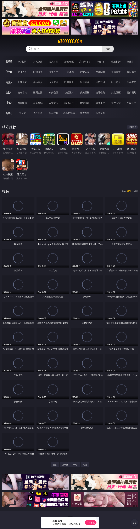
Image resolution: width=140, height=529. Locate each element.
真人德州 (38, 61)
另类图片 (131, 92)
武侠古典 (69, 102)
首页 (55, 464)
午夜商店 (38, 113)
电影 (9, 82)
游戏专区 (69, 61)
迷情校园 (84, 102)
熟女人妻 (84, 71)
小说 (9, 103)
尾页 (85, 464)
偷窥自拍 (22, 92)
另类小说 (100, 102)
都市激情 (22, 102)
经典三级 (100, 82)
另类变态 (131, 82)
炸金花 (100, 61)
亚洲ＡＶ (22, 71)
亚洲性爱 (22, 82)
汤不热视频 (69, 113)
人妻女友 (53, 102)
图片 (9, 92)
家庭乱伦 (38, 102)
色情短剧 (100, 113)
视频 (9, 72)
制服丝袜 (84, 82)
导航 (9, 113)
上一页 (65, 464)
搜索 (108, 49)
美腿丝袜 (84, 92)
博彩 (9, 61)
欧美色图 (53, 92)
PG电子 (22, 61)
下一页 (75, 464)
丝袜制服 (100, 71)
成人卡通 (53, 82)
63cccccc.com (70, 41)
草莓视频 (53, 113)
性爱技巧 (131, 102)
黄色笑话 (116, 102)
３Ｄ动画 (69, 71)
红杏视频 (84, 113)
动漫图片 (69, 92)
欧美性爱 (69, 82)
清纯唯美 (100, 92)
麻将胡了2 (84, 61)
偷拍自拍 (38, 82)
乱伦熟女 (116, 82)
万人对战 (53, 61)
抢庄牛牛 (131, 61)
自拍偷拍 (38, 71)
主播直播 (116, 71)
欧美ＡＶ (53, 71)
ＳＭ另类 (131, 71)
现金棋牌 (116, 61)
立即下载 (90, 522)
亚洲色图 (38, 92)
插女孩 (22, 113)
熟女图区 (116, 92)
